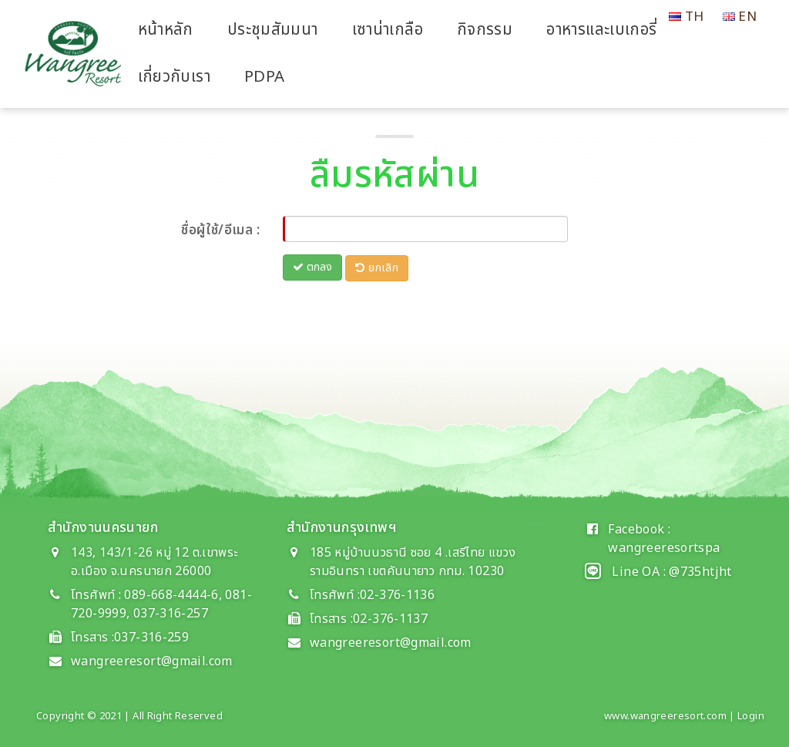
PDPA (264, 77)
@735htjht (700, 572)
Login (750, 716)
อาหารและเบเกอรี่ (601, 30)
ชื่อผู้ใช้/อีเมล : (220, 230)
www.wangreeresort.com (665, 716)
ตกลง (312, 267)
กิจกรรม (484, 30)
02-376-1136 (397, 595)
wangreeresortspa (664, 548)
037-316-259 (151, 637)
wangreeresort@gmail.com (152, 661)
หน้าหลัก (165, 30)
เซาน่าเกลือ (387, 30)
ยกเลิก (376, 268)
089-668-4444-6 (170, 595)
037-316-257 (170, 613)
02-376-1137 (390, 619)
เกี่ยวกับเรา (174, 77)
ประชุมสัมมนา (272, 30)
